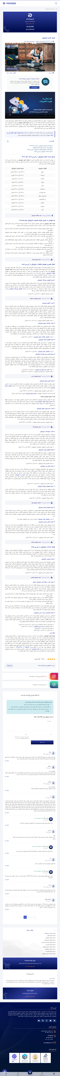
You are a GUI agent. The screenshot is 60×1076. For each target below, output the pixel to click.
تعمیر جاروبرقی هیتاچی (36, 577)
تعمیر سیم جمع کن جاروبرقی (42, 370)
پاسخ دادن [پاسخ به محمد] (7, 893)
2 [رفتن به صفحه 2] (28, 917)
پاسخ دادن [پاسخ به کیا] (7, 865)
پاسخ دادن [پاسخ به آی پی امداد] (7, 825)
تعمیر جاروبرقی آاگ (37, 427)
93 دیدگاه (51, 73)
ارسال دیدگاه (9, 665)
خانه (56, 9)
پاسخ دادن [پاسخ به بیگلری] (7, 776)
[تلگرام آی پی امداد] (50, 1020)
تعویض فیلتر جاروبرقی (43, 519)
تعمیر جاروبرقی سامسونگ (35, 298)
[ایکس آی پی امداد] (46, 1020)
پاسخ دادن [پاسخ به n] (7, 812)
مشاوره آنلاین (34, 87)
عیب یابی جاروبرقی (38, 626)
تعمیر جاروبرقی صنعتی (36, 542)
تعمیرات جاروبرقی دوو (36, 503)
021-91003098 (49, 1038)
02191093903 (19, 647)
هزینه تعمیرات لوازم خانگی (29, 41)
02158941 (27, 647)
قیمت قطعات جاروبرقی (36, 215)
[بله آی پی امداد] (54, 1020)
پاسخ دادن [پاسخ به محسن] (7, 840)
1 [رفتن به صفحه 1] (31, 917)
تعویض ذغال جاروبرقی (43, 351)
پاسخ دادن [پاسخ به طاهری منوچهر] (7, 909)
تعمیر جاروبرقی (35, 649)
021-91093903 (30, 29)
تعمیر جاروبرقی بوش (36, 259)
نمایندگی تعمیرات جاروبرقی (41, 41)
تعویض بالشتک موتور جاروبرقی (41, 337)
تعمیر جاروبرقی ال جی (36, 376)
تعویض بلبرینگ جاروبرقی (15, 289)
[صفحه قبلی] (35, 917)
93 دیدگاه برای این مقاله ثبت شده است (30, 695)
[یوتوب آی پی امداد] (39, 1020)
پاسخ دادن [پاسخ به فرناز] (7, 760)
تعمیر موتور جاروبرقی (31, 393)
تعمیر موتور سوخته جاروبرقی (45, 402)
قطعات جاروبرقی (51, 273)
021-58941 (30, 26)
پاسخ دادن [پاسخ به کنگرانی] (7, 790)
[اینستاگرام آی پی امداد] (43, 1020)
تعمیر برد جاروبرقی (20, 475)
